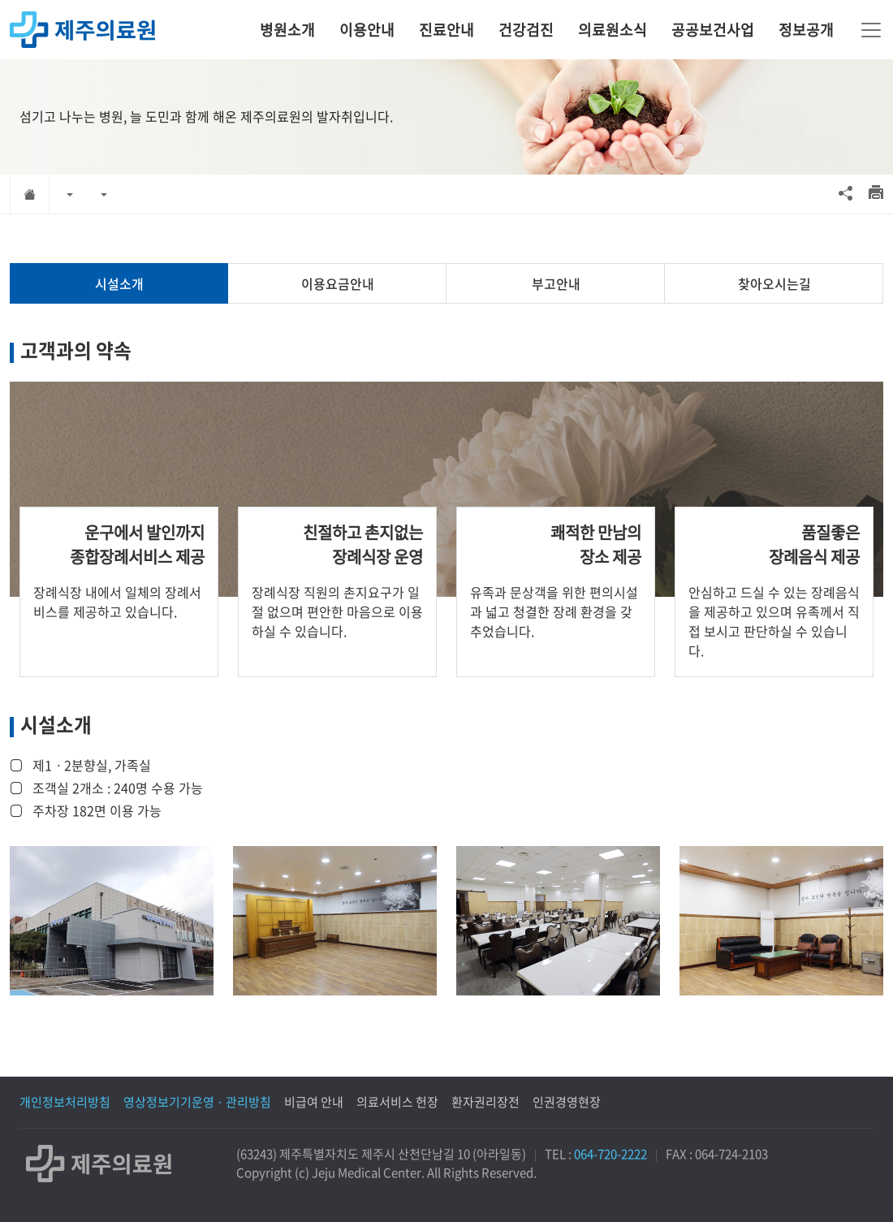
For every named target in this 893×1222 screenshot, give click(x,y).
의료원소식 (612, 30)
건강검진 (526, 30)
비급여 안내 (313, 1102)
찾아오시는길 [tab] (774, 283)
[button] (70, 194)
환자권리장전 (485, 1102)
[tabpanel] (446, 666)
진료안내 (446, 30)
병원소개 (287, 30)
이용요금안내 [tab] (337, 283)
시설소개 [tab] (119, 283)
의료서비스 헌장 (397, 1102)
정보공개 (806, 30)
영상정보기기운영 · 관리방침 (197, 1102)
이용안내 (367, 30)
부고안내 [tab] (556, 283)
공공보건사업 (712, 30)
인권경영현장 (567, 1102)
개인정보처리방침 (64, 1102)
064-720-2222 (610, 1154)
